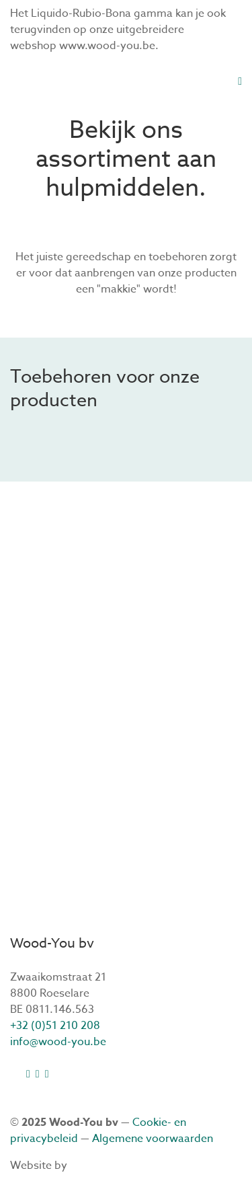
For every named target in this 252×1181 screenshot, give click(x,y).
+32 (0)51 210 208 (55, 1026)
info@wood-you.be (58, 1042)
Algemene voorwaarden (152, 1139)
